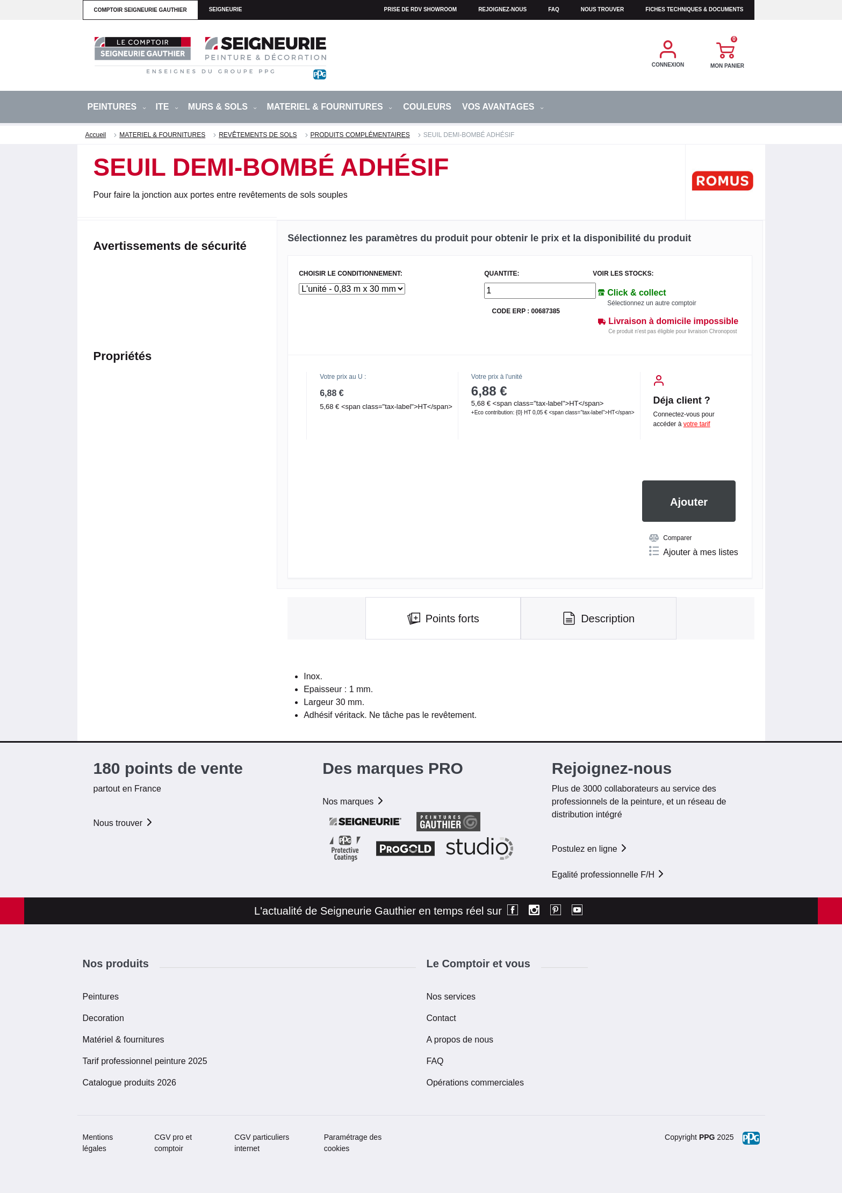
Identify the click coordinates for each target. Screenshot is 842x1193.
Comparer (670, 538)
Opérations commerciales (475, 1082)
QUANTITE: (501, 273)
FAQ (435, 1061)
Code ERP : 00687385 (526, 311)
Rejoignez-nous (502, 9)
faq (553, 9)
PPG (707, 1137)
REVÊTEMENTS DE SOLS (258, 135)
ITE (167, 106)
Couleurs (427, 106)
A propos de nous (460, 1039)
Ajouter (689, 502)
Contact (441, 1018)
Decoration (103, 1018)
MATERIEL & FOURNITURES (329, 106)
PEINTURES (117, 106)
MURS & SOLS (222, 106)
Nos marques (353, 801)
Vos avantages (503, 106)
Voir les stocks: (623, 273)
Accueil (95, 135)
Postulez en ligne (590, 848)
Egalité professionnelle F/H (609, 874)
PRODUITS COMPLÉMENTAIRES (360, 135)
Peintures (101, 996)
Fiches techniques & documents (694, 9)
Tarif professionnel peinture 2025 (145, 1061)
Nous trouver (602, 9)
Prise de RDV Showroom (420, 9)
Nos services (451, 996)
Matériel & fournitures (123, 1039)
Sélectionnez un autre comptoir (651, 303)
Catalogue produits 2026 (129, 1082)
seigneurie (225, 9)
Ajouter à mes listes (693, 551)
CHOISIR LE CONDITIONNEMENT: (350, 273)
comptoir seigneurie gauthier (140, 10)
